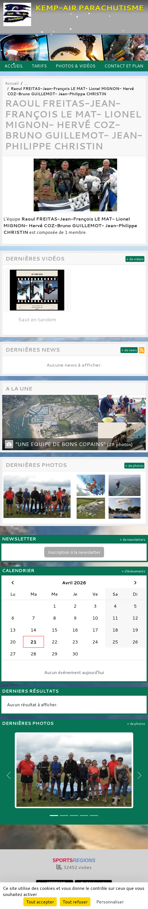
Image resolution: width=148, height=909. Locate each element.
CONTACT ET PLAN (123, 66)
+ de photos (134, 466)
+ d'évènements (133, 571)
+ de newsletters (132, 539)
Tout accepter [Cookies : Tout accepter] (40, 902)
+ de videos (135, 259)
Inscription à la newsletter (74, 552)
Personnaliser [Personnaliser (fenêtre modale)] (110, 902)
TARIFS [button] (39, 66)
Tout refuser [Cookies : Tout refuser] (75, 902)
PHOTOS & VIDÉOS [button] (75, 66)
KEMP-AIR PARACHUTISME (89, 8)
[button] (8, 422)
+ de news (129, 350)
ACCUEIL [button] (13, 66)
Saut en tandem (37, 319)
